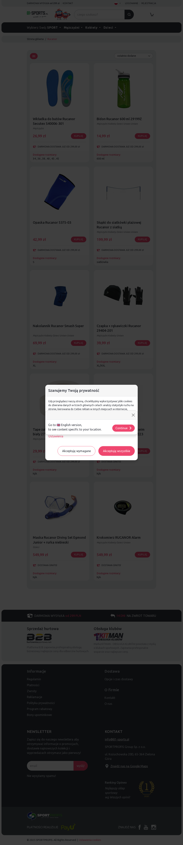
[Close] (133, 415)
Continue (123, 428)
